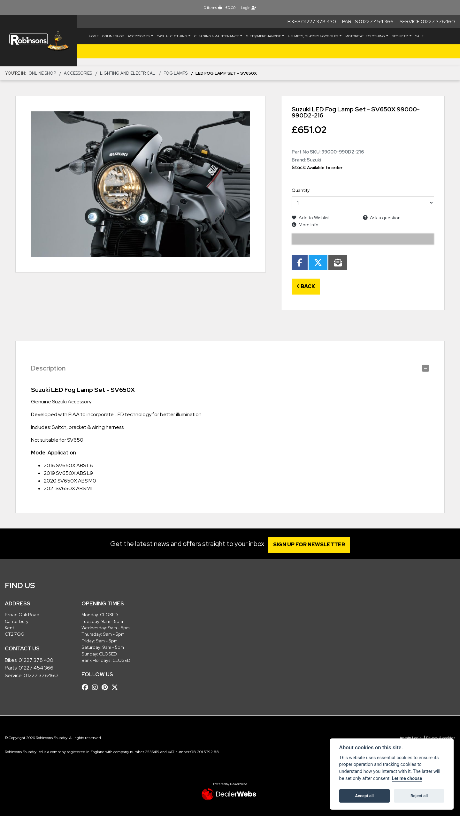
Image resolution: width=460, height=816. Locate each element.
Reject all (419, 795)
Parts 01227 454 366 (368, 21)
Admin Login (411, 737)
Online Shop (113, 36)
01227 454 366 (36, 667)
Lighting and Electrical (127, 73)
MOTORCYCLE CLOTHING (365, 36)
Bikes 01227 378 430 (312, 21)
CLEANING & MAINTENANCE (216, 36)
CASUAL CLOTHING (172, 36)
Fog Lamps (176, 73)
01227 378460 (41, 675)
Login (248, 7)
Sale (419, 36)
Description (48, 368)
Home (93, 36)
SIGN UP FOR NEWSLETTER (311, 544)
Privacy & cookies (440, 737)
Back (305, 286)
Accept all (364, 795)
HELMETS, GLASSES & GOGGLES (313, 36)
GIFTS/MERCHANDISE (263, 36)
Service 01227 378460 (427, 21)
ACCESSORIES (139, 36)
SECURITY (400, 36)
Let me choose (407, 778)
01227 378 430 (36, 660)
